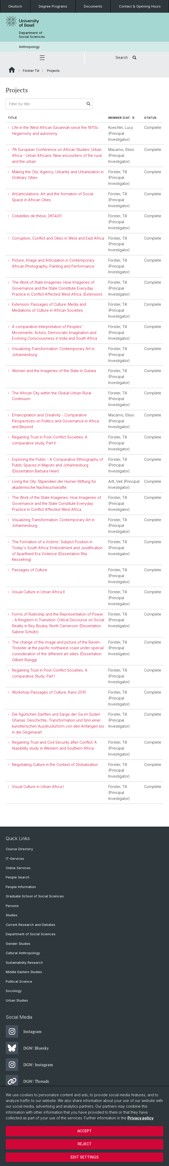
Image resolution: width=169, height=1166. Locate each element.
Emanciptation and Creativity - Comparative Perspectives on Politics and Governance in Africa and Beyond (55, 421)
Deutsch (15, 6)
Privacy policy (140, 1118)
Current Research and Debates (30, 925)
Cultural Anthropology (23, 953)
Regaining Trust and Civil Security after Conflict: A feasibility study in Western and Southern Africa (54, 745)
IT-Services (15, 859)
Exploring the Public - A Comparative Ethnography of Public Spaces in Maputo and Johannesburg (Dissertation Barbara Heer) (57, 465)
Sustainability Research (24, 963)
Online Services (18, 868)
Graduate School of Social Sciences (35, 896)
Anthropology (29, 47)
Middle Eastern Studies (24, 972)
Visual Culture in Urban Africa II (38, 592)
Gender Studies (18, 944)
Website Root (12, 70)
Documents (93, 6)
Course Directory (19, 849)
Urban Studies (17, 1000)
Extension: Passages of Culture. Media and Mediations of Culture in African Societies (49, 307)
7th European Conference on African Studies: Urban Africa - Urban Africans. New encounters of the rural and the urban (57, 155)
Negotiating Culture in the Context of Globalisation (55, 764)
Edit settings (85, 1157)
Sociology (14, 991)
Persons (12, 906)
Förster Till (31, 71)
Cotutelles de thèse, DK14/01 (37, 216)
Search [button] (127, 58)
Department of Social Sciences (32, 35)
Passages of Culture (29, 570)
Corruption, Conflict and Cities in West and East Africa (58, 238)
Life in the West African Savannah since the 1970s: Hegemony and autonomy (55, 130)
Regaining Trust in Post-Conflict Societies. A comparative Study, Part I (49, 673)
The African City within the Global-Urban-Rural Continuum (51, 396)
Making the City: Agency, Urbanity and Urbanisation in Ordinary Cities (58, 175)
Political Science (19, 981)
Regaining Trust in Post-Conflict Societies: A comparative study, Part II (49, 440)
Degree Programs (53, 6)
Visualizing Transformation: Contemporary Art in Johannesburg (53, 351)
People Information (21, 887)
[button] (42, 58)
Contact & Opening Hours (140, 6)
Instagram (24, 1031)
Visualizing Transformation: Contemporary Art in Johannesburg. (53, 523)
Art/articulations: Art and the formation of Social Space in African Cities (52, 197)
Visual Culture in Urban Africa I (38, 786)
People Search (17, 877)
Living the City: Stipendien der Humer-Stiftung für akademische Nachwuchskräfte (54, 484)
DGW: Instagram (29, 1064)
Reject (85, 1144)
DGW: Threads (27, 1081)
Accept (84, 1131)
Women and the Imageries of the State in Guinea (54, 370)
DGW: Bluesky (27, 1048)
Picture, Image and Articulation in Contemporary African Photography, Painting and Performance (53, 263)
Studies (11, 915)
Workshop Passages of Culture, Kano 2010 (49, 692)
